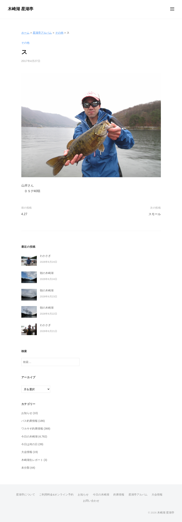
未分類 (25, 467)
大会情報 (26, 452)
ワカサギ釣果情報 (32, 428)
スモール (154, 214)
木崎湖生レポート (32, 459)
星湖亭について (25, 494)
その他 (59, 32)
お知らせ (26, 413)
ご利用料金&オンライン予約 (56, 494)
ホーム (25, 32)
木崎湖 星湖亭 (20, 9)
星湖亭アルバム (42, 32)
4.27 (24, 214)
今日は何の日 (29, 444)
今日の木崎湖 (29, 436)
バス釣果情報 (29, 420)
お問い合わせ (91, 500)
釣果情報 (118, 494)
